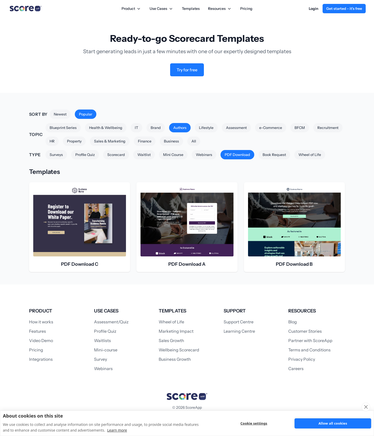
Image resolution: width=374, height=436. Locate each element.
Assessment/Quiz (111, 321)
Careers (296, 368)
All (193, 141)
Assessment (236, 127)
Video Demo (41, 340)
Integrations (41, 359)
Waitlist (144, 154)
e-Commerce (270, 127)
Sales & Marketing (109, 141)
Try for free (187, 69)
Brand (156, 127)
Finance (144, 141)
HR (52, 141)
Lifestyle (206, 127)
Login (313, 8)
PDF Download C (79, 264)
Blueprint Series (63, 127)
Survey (100, 359)
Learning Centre (239, 331)
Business (171, 141)
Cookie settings (253, 423)
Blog (292, 321)
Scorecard (116, 154)
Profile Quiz (85, 154)
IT (136, 127)
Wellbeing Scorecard (179, 349)
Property (74, 141)
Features (37, 331)
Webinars (204, 154)
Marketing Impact (176, 331)
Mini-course (105, 349)
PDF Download (237, 154)
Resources (220, 8)
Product (131, 8)
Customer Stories (305, 331)
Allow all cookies (332, 423)
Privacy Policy (301, 359)
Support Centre (238, 321)
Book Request (274, 154)
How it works (41, 321)
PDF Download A (186, 264)
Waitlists (102, 340)
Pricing (246, 8)
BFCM (300, 127)
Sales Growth (171, 340)
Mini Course (173, 154)
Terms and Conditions (309, 349)
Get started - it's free (344, 8)
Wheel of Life (309, 154)
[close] (366, 407)
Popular (85, 114)
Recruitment (327, 127)
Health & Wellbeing (105, 127)
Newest (60, 114)
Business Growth (175, 359)
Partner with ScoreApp (310, 340)
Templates (191, 8)
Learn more (117, 430)
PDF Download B (294, 264)
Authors (179, 127)
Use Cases (161, 8)
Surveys (56, 154)
